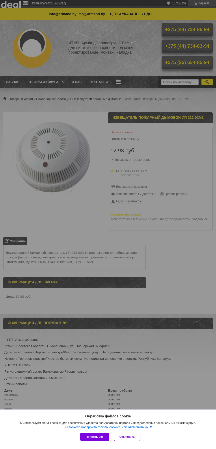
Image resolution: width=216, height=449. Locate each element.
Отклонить (127, 436)
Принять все (95, 436)
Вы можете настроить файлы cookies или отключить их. (106, 427)
